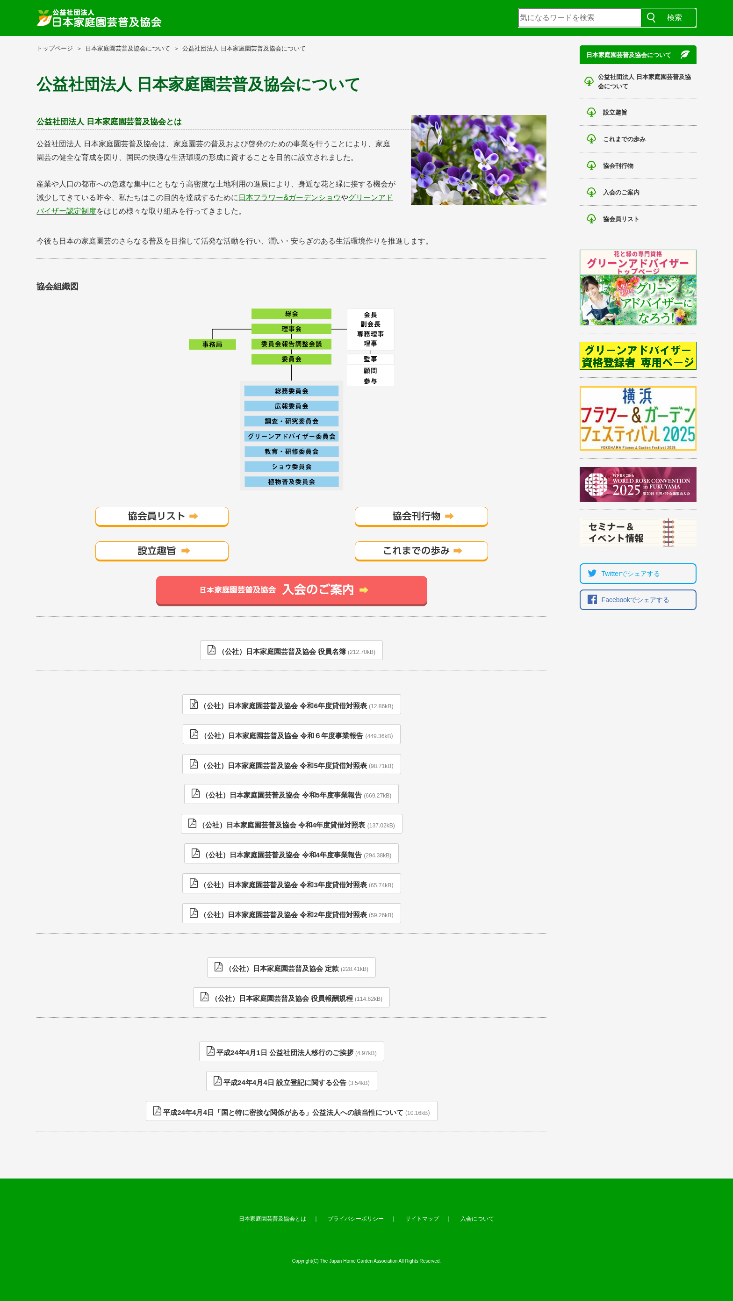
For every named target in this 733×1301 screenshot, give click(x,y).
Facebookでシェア (626, 600)
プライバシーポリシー (356, 1218)
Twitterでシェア (621, 573)
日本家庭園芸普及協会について (127, 48)
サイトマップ (422, 1218)
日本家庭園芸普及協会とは (272, 1218)
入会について (477, 1218)
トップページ (54, 48)
